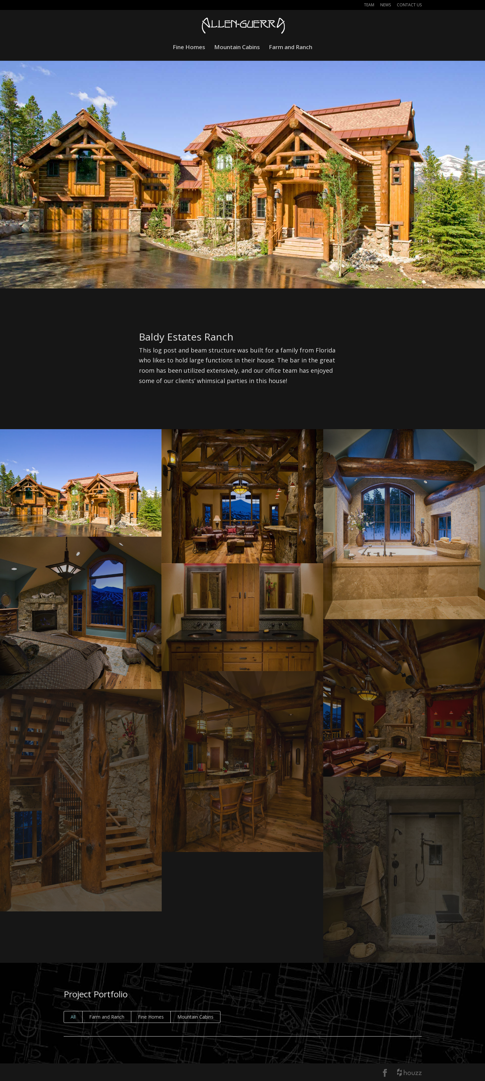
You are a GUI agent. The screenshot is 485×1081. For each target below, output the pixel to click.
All (73, 1017)
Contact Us (409, 5)
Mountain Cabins (237, 48)
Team (369, 5)
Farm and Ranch (290, 48)
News (385, 5)
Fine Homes (189, 48)
